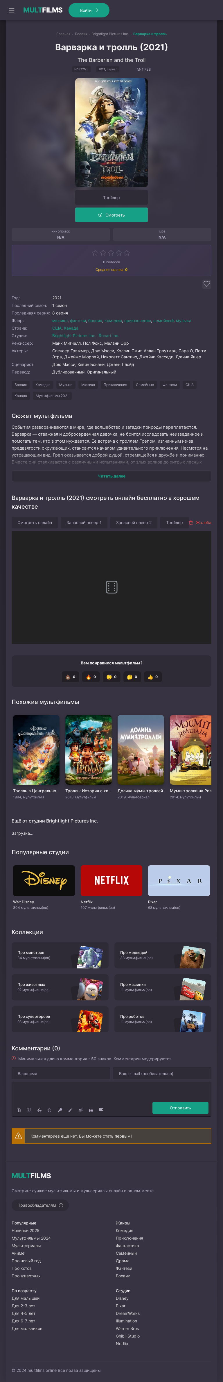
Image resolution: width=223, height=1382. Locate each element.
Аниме (18, 1253)
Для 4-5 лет (23, 1313)
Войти (85, 10)
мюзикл (60, 320)
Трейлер (111, 197)
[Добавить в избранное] (207, 284)
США (57, 328)
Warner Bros (127, 1328)
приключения (137, 320)
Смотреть (115, 214)
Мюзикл (88, 384)
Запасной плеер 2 (134, 522)
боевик (95, 320)
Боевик (21, 384)
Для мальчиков (27, 1328)
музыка (183, 320)
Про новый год (26, 1260)
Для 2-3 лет (23, 1305)
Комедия (43, 384)
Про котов (22, 1268)
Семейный (126, 1253)
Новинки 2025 (25, 1230)
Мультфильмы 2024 (31, 1238)
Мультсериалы (26, 1245)
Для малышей (25, 1298)
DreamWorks (128, 1313)
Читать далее (111, 475)
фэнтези (78, 320)
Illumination (126, 1320)
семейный (163, 320)
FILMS (43, 10)
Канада (71, 328)
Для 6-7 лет (23, 1320)
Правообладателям (36, 1205)
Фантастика (127, 1245)
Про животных (26, 1275)
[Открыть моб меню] (11, 10)
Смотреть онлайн (34, 522)
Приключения (115, 384)
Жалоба (199, 522)
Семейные (145, 384)
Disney (122, 1298)
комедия (113, 320)
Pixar (120, 1305)
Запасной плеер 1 (84, 522)
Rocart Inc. (109, 335)
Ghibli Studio (128, 1335)
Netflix (122, 1343)
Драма (123, 1260)
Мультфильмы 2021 (52, 396)
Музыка (66, 384)
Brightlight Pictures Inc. (74, 335)
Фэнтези (170, 384)
